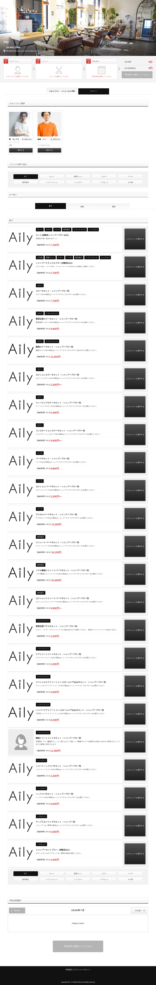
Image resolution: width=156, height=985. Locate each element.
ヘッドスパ (78, 182)
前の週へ (16, 911)
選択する (21, 150)
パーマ (130, 176)
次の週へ (140, 911)
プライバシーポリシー (82, 970)
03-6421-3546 (13, 47)
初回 (82, 207)
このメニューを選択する (135, 239)
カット (51, 176)
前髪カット (78, 176)
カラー (104, 176)
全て (25, 176)
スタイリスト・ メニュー (62, 91)
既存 (114, 207)
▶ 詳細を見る (27, 139)
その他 (130, 182)
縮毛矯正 (25, 182)
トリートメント (52, 182)
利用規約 (69, 970)
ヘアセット (104, 182)
